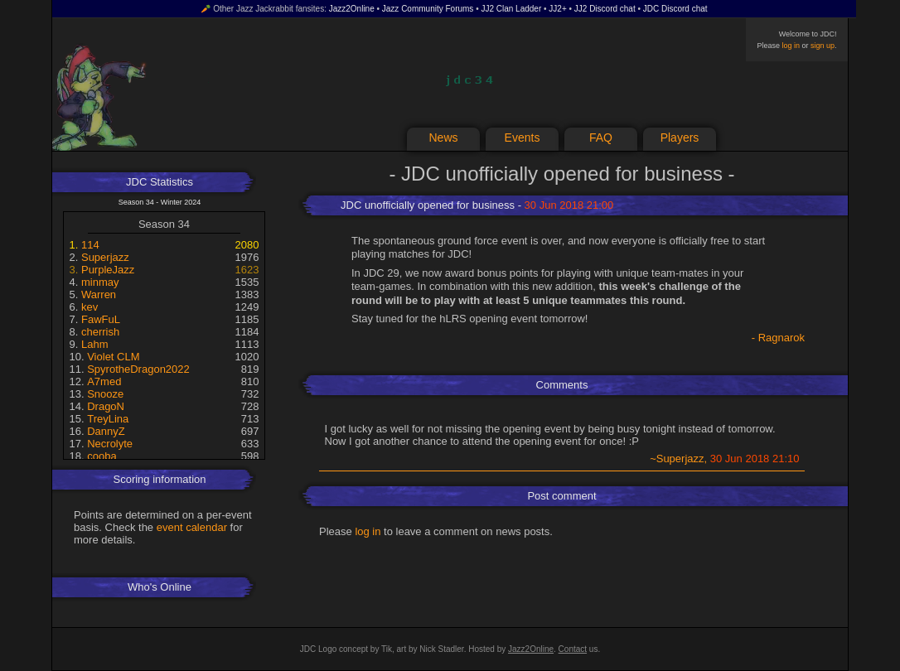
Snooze (105, 394)
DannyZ (106, 431)
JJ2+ (557, 8)
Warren (98, 294)
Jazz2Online (352, 8)
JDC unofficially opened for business (428, 205)
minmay (100, 282)
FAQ (600, 137)
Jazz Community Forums (428, 8)
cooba (101, 456)
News (442, 137)
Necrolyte (110, 443)
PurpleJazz (107, 269)
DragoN (105, 406)
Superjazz (105, 257)
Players (679, 137)
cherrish (100, 332)
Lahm (95, 344)
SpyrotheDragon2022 (138, 369)
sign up (822, 45)
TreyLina (107, 419)
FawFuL (100, 319)
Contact (573, 649)
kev (89, 307)
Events (522, 137)
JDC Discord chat (675, 8)
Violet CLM (113, 356)
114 (90, 245)
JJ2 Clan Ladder (511, 8)
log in (790, 45)
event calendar (192, 527)
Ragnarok (781, 337)
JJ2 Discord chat (605, 8)
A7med (104, 381)
